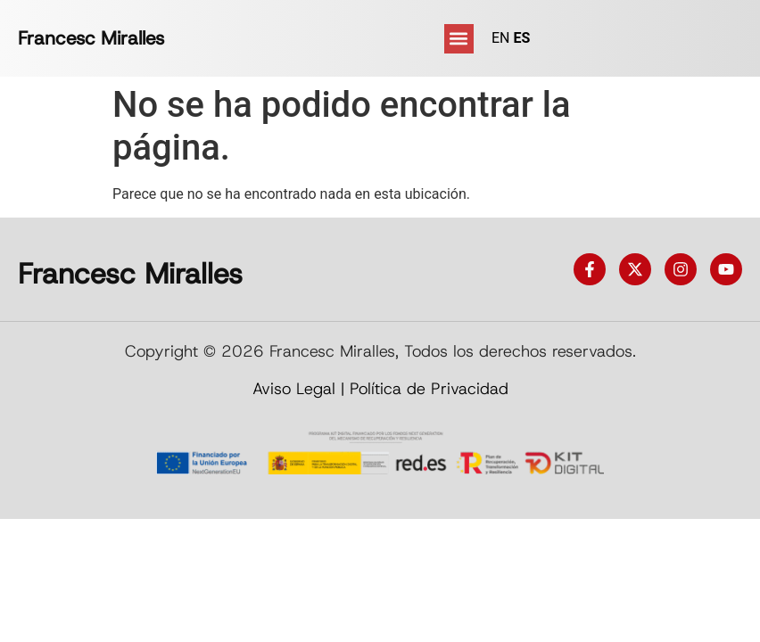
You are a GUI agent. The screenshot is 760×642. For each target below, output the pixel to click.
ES (521, 37)
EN (501, 37)
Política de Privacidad (429, 388)
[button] (459, 39)
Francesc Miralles (91, 38)
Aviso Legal (293, 388)
